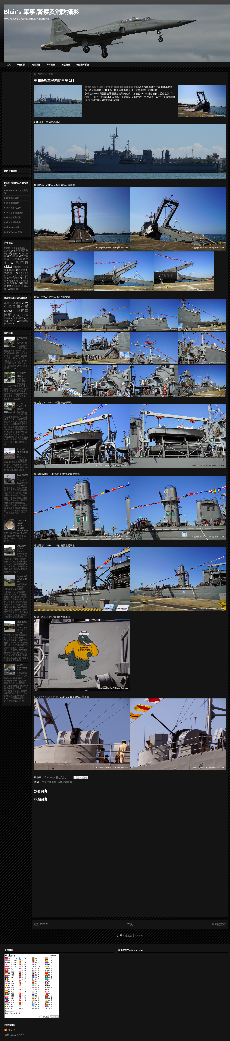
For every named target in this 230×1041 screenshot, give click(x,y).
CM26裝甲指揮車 (21, 547)
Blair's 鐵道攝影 (11, 198)
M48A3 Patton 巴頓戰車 (22, 667)
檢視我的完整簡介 (14, 1034)
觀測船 (25, 281)
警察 (9, 323)
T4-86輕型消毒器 (21, 374)
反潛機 (7, 250)
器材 (15, 253)
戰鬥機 (22, 262)
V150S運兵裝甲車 (22, 623)
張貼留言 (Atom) (134, 935)
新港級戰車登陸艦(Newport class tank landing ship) (111, 87)
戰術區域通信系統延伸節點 (22, 579)
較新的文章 (41, 924)
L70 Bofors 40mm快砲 (46, 696)
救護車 (12, 270)
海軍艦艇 (51, 64)
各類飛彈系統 (82, 64)
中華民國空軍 (16, 307)
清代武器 (19, 276)
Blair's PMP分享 (11, 227)
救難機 (21, 270)
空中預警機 (14, 278)
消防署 (12, 321)
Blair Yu (11, 1030)
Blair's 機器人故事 (12, 207)
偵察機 (7, 248)
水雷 (9, 276)
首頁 (8, 64)
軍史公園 (21, 64)
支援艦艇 (17, 267)
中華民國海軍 (49, 782)
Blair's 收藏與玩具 (12, 217)
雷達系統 (16, 286)
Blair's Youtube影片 (13, 232)
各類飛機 (65, 64)
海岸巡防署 (18, 318)
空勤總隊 (24, 321)
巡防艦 (15, 256)
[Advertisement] (130, 894)
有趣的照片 (23, 273)
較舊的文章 (219, 924)
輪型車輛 (12, 283)
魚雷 (13, 289)
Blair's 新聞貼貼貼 (12, 222)
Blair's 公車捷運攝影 (13, 212)
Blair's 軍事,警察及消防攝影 (41, 12)
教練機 (8, 272)
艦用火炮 (13, 280)
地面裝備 (36, 64)
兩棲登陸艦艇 (65, 782)
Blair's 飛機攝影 (11, 203)
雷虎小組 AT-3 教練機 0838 (22, 452)
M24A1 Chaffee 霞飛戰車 (22, 406)
